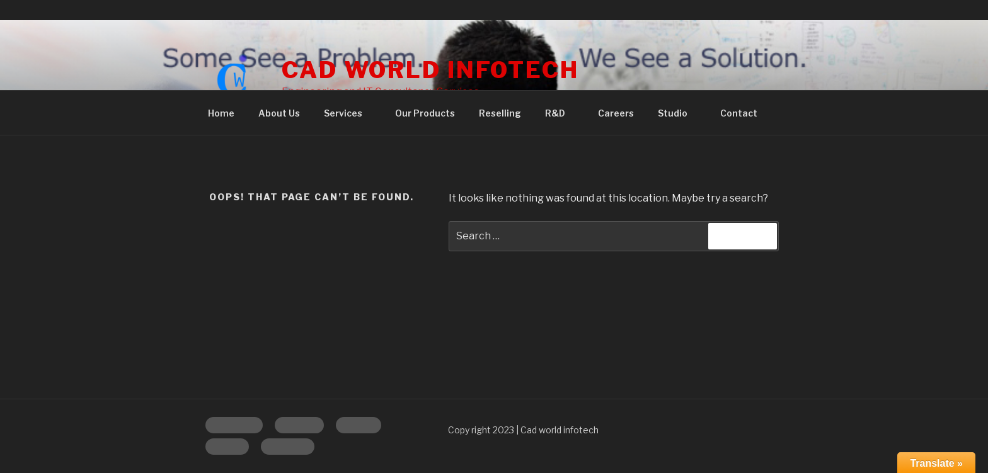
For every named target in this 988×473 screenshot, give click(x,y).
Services (349, 113)
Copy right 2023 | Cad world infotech (523, 430)
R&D (561, 113)
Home (221, 113)
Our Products (425, 113)
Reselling (500, 113)
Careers (616, 113)
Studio (678, 113)
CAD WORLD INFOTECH (430, 70)
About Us (279, 113)
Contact (738, 113)
